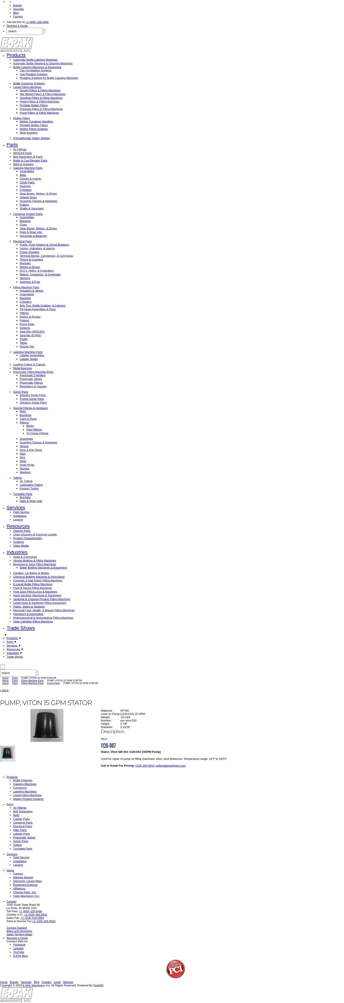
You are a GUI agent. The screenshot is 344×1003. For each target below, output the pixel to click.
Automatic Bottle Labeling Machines (35, 59)
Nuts (22, 453)
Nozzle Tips (27, 346)
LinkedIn (18, 948)
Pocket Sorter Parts (32, 398)
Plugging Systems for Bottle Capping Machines (49, 78)
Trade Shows (21, 628)
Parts (12, 144)
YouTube (18, 952)
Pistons (24, 320)
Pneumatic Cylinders (32, 375)
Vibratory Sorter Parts (33, 402)
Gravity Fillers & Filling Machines (40, 90)
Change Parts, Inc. (24, 892)
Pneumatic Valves (31, 379)
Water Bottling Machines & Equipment (43, 567)
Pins (22, 457)
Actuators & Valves (31, 290)
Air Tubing (26, 481)
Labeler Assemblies (32, 355)
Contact (18, 16)
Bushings (25, 415)
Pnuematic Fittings (31, 382)
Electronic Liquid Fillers (27, 881)
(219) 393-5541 (144, 765)
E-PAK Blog (20, 955)
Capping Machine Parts (27, 168)
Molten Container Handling (36, 121)
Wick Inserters (29, 132)
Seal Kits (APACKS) (32, 331)
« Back (4, 690)
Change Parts (21, 530)
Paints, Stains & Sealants (29, 606)
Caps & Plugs (28, 418)
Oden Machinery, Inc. (26, 896)
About (10, 870)
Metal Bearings (22, 368)
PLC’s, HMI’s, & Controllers (37, 270)
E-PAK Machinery (33, 985)
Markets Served (23, 877)
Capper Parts (21, 818)
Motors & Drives (30, 267)
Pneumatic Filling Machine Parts (33, 372)
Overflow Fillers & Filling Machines (41, 97)
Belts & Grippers (23, 164)
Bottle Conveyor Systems (29, 83)
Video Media (21, 545)
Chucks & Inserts (30, 178)
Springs (24, 468)
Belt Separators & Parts (28, 156)
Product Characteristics (27, 538)
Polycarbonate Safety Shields (31, 138)
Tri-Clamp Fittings (37, 433)
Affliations (19, 888)
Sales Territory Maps (19, 934)
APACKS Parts (22, 153)
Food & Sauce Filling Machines (32, 588)
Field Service (21, 512)
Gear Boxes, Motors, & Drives (38, 193)
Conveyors (20, 787)
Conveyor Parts (22, 822)
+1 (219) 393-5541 (35, 914)
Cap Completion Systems (35, 70)
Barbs (30, 425)
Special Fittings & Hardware (30, 408)
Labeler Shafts (29, 359)
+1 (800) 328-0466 (37, 22)
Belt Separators (22, 811)
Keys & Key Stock (31, 450)
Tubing (17, 477)
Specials (18, 9)
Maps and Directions (19, 931)
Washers (25, 472)
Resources (18, 526)
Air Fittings (19, 149)
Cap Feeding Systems (33, 74)
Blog (16, 12)
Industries (17, 552)
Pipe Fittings (34, 429)
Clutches (25, 186)
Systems (18, 542)
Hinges (24, 446)
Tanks (23, 342)
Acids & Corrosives (25, 556)
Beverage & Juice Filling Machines (34, 564)
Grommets (26, 438)
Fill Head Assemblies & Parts (38, 309)
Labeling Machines (25, 791)
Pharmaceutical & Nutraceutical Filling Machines (43, 617)
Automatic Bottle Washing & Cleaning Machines (43, 63)
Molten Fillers (21, 118)
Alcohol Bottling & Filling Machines (34, 560)
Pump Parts (27, 324)
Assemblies (27, 171)
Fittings (24, 313)
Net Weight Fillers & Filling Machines (42, 94)
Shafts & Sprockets (32, 208)
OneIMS (98, 985)
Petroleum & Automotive (28, 614)
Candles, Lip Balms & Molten (31, 573)
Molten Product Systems (28, 799)
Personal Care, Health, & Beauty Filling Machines (44, 610)
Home (5, 678)
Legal (57, 982)
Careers (18, 873)
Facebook (19, 944)
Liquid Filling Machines (27, 87)
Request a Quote (17, 25)
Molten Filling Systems (34, 129)
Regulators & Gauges (33, 386)
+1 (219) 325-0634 (44, 921)
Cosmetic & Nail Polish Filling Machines (38, 580)
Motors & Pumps (30, 316)
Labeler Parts (21, 833)
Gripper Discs (28, 197)
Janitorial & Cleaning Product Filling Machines (41, 599)
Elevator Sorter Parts (33, 395)
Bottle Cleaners (22, 780)
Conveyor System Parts (28, 214)
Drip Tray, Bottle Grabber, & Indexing (42, 305)
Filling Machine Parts (26, 287)
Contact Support (17, 927)
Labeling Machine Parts (28, 352)
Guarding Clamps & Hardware (38, 201)
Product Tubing (29, 488)
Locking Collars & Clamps (29, 364)
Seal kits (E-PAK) (30, 335)
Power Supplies (29, 252)
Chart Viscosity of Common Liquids (35, 534)
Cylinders (25, 189)
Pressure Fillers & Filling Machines (41, 109)
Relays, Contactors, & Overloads (40, 274)
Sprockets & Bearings (33, 235)
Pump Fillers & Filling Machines (39, 112)
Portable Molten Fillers (34, 105)
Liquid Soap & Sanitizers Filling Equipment (39, 602)
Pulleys (24, 204)
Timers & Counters (31, 259)
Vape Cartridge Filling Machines (33, 621)
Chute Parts (27, 182)
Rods (23, 461)
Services (16, 507)
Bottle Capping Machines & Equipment (37, 67)
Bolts (23, 411)
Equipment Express (25, 884)
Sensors (25, 278)
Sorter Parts (20, 391)
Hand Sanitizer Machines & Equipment (37, 595)
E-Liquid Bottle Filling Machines (32, 584)
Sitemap (68, 982)
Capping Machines (24, 784)
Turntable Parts (22, 494)
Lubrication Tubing (31, 484)
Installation (20, 515)
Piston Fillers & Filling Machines (39, 101)
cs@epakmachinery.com (170, 765)
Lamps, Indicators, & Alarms (37, 248)
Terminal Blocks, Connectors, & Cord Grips (46, 255)
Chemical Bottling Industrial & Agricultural (38, 576)
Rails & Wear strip (31, 232)
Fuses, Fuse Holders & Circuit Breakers (44, 244)
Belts (23, 175)
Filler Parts (20, 830)
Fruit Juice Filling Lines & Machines (35, 591)
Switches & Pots (30, 282)
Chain (23, 224)
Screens (25, 328)
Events (17, 5)
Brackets (25, 221)
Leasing (18, 519)
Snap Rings (27, 464)
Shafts (24, 339)
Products (16, 55)
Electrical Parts (22, 241)
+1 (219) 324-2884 (32, 918)
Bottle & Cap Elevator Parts (30, 160)
